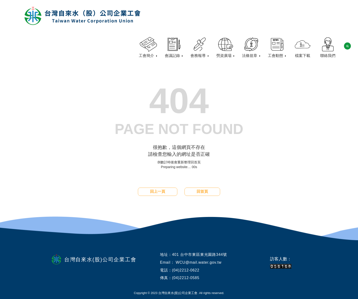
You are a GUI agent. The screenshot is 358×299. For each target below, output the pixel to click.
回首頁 (202, 191)
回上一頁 (157, 191)
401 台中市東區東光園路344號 (199, 255)
